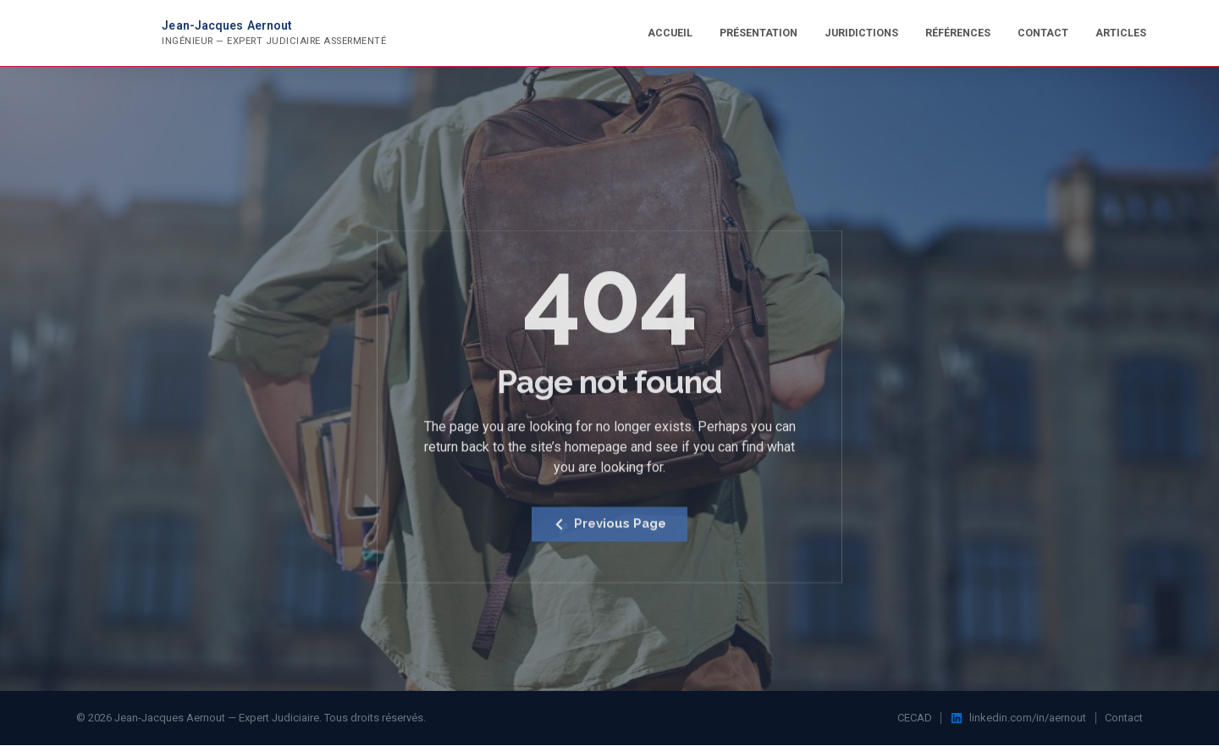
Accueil (670, 32)
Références (957, 32)
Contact (1043, 32)
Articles (1120, 32)
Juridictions (861, 32)
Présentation (758, 32)
